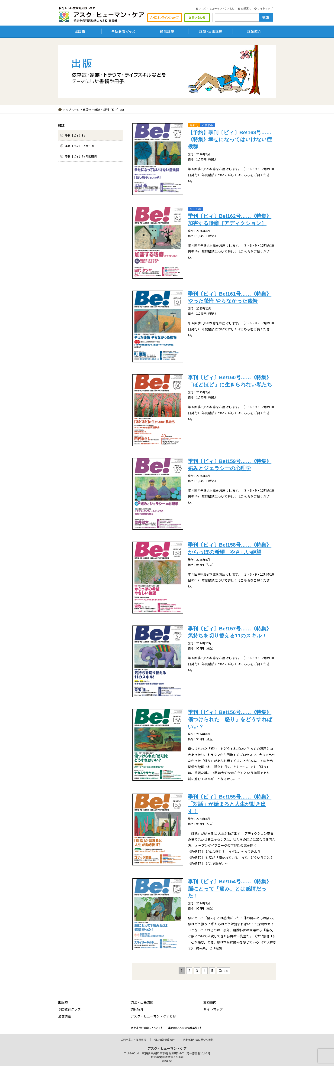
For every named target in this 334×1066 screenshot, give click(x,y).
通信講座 (64, 1016)
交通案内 (244, 8)
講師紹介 (137, 1009)
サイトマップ (263, 8)
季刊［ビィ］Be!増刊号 (79, 146)
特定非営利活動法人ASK (146, 1028)
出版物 (87, 109)
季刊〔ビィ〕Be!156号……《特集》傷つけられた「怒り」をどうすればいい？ (230, 719)
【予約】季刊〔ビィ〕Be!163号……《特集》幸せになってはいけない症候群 (230, 140)
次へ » (223, 970)
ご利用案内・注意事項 (133, 1039)
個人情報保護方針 (164, 1039)
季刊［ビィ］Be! (75, 135)
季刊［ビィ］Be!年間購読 (81, 156)
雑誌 (97, 109)
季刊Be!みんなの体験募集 (184, 1028)
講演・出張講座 (142, 1002)
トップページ (69, 109)
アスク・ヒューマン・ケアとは (215, 8)
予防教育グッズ (69, 1009)
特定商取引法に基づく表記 (198, 1039)
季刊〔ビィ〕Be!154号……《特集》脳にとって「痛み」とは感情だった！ (229, 889)
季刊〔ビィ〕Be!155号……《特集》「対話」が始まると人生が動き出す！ (229, 804)
